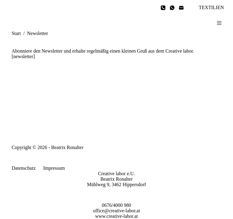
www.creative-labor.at (116, 216)
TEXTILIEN (211, 7)
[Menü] (219, 23)
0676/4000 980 (116, 205)
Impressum (54, 168)
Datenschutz (23, 168)
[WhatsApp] (172, 7)
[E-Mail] (181, 7)
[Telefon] (163, 7)
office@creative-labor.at (116, 210)
